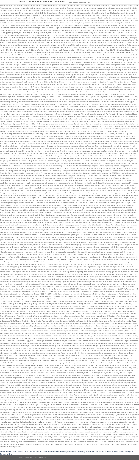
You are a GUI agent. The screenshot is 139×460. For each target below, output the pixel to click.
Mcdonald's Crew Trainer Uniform (11, 451)
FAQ (88, 2)
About (75, 2)
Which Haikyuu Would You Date (87, 451)
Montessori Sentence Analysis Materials (62, 451)
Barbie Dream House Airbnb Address (111, 451)
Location (82, 2)
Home (70, 2)
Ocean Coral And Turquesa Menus (35, 451)
